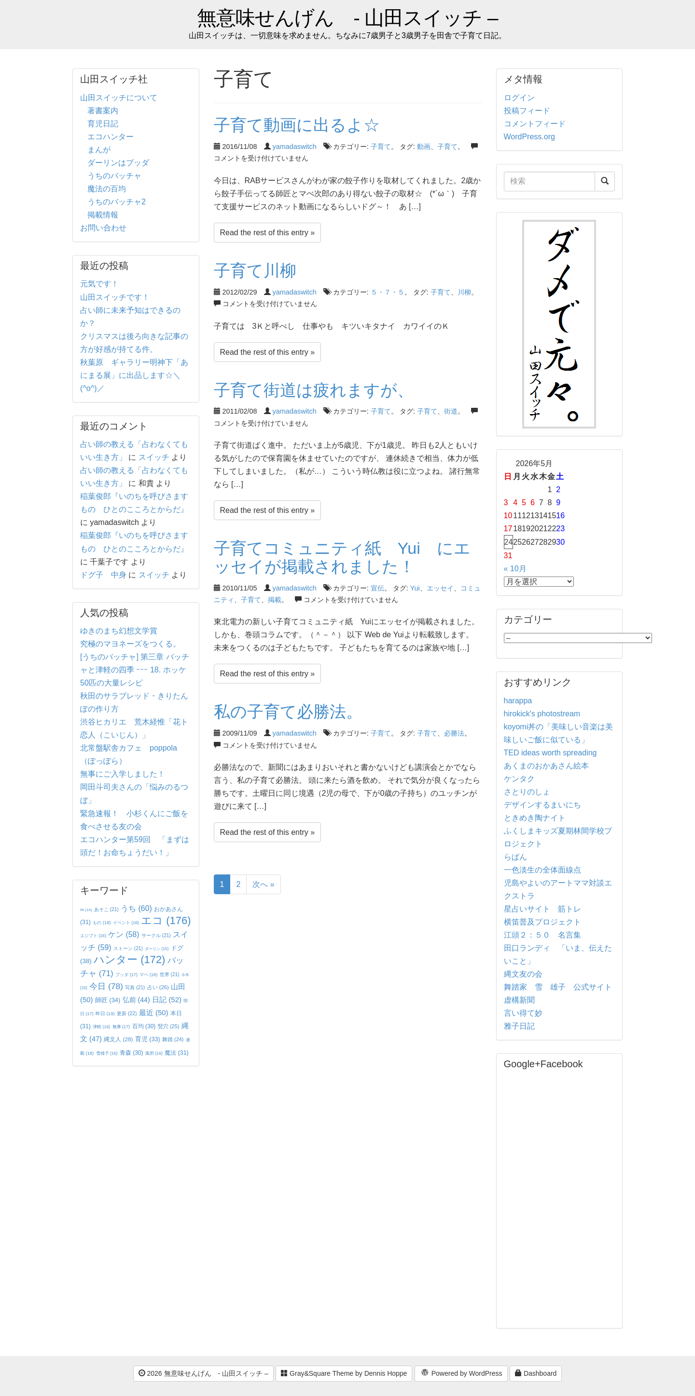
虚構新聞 (519, 1000)
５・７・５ (387, 292)
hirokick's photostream (542, 714)
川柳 (464, 292)
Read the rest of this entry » (267, 232)
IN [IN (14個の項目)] (86, 910)
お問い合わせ (103, 228)
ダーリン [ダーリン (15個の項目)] (156, 949)
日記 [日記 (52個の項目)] (166, 999)
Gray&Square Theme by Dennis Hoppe (344, 1373)
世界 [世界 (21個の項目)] (170, 974)
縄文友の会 (523, 974)
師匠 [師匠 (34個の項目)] (107, 1000)
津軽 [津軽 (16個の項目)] (101, 1026)
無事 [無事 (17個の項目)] (121, 1026)
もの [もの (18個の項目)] (102, 922)
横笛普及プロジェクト (542, 922)
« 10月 (515, 568)
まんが (99, 150)
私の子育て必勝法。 (288, 711)
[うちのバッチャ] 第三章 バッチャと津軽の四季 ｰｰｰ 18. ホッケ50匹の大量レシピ (134, 670)
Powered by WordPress (461, 1374)
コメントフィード (535, 124)
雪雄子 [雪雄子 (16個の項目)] (107, 1053)
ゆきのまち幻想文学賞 (118, 631)
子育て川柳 (255, 270)
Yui (415, 588)
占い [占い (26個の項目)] (158, 987)
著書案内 (102, 111)
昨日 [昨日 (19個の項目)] (105, 1013)
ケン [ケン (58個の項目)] (123, 934)
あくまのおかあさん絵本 (546, 766)
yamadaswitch (295, 146)
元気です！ (99, 284)
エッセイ (440, 588)
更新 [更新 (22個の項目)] (127, 1013)
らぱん (515, 857)
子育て (381, 146)
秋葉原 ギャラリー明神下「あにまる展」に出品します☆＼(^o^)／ (134, 375)
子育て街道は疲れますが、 (314, 390)
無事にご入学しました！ (122, 774)
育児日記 (102, 124)
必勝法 (454, 733)
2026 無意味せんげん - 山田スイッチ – (203, 1373)
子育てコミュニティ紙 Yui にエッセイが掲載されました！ (342, 557)
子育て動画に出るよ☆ (297, 125)
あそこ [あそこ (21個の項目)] (106, 909)
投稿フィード (527, 111)
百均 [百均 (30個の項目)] (144, 1026)
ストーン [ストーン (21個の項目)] (128, 948)
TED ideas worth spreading (550, 753)
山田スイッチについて (118, 98)
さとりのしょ (527, 792)
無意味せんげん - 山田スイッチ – (347, 18)
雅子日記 (519, 1026)
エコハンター (110, 137)
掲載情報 (102, 215)
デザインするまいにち (542, 805)
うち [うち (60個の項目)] (136, 908)
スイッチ (154, 457)
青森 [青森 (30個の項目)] (131, 1052)
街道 (451, 411)
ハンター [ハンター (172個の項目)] (129, 959)
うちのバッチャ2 (116, 202)
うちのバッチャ (114, 176)
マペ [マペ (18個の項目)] (148, 974)
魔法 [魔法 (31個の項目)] (176, 1052)
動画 (424, 146)
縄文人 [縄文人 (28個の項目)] (118, 1039)
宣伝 (377, 588)
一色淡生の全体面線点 (542, 870)
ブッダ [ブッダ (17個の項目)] (126, 974)
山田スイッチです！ (115, 297)
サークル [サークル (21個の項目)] (156, 935)
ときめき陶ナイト (535, 818)
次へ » (263, 884)
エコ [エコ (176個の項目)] (166, 920)
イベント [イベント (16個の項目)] (126, 922)
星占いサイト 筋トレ (542, 909)
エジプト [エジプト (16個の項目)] (93, 935)
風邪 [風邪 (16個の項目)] (154, 1053)
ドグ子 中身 (103, 575)
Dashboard (535, 1373)
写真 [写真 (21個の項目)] (135, 987)
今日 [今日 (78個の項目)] (106, 986)
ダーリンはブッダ (118, 163)
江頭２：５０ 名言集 (542, 935)
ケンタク (519, 779)
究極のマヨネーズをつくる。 (130, 644)
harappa (518, 701)
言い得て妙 (523, 1013)
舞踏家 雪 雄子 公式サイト (558, 987)
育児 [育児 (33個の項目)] (147, 1039)
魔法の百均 (106, 189)
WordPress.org (529, 137)
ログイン (519, 98)
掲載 (274, 600)
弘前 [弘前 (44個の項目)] (136, 1000)
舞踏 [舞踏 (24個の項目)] (172, 1039)
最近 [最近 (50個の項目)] (153, 1012)
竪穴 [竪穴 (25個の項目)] (169, 1026)
